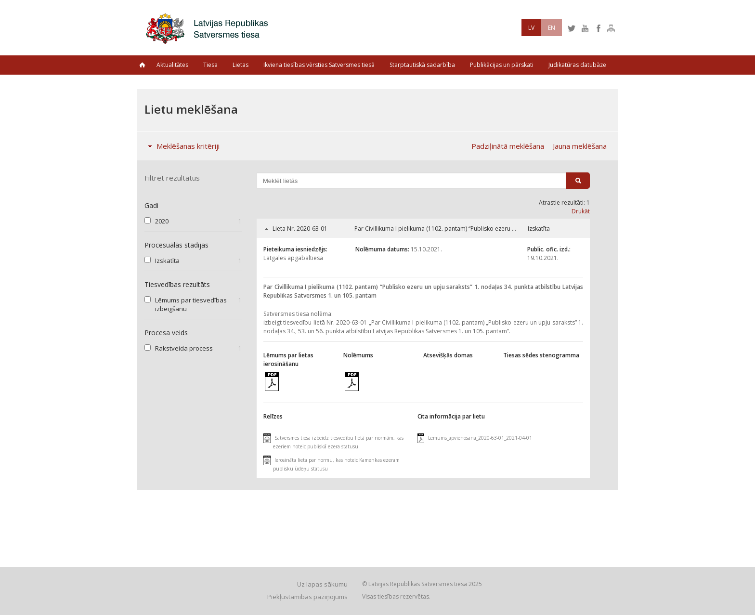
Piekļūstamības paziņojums (307, 596)
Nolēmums (358, 355)
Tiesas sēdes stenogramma (541, 355)
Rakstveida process (184, 348)
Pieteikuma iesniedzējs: (295, 249)
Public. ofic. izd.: (549, 249)
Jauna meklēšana (580, 146)
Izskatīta (167, 260)
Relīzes (273, 416)
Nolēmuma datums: (382, 249)
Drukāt (581, 211)
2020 (162, 221)
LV (531, 28)
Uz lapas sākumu (322, 584)
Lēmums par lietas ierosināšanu (288, 359)
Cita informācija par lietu (451, 416)
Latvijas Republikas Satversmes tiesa (209, 27)
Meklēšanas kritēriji (182, 146)
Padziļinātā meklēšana (507, 146)
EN (551, 28)
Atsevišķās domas (448, 355)
